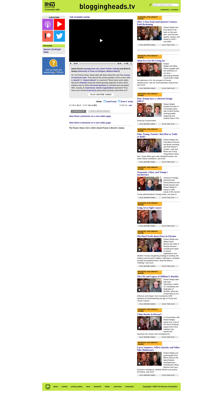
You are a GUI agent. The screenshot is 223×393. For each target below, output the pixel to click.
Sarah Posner (110, 101)
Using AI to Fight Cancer (149, 208)
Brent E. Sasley (125, 101)
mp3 (130, 105)
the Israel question (98, 85)
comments (164, 10)
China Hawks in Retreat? (149, 314)
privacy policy (76, 387)
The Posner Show (80, 17)
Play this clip (168, 45)
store (88, 387)
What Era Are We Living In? (151, 60)
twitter (107, 387)
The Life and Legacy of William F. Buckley (158, 276)
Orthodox (83, 83)
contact (64, 387)
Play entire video (101, 95)
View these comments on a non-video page (90, 116)
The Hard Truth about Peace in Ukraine (156, 236)
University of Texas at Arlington (91, 71)
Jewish (76, 80)
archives (174, 10)
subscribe (117, 387)
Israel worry (91, 90)
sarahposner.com (91, 69)
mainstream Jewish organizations (99, 88)
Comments (78, 111)
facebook (97, 387)
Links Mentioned (99, 111)
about (55, 387)
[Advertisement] (53, 121)
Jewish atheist (89, 80)
